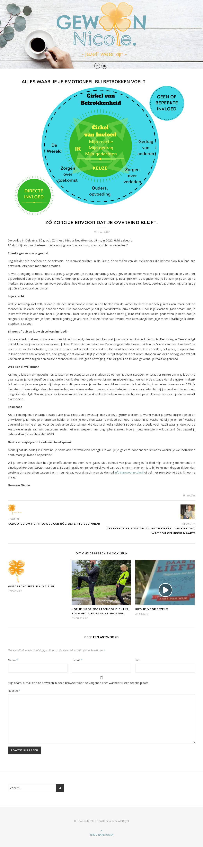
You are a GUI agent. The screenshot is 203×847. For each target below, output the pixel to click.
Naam (13, 660)
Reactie (14, 690)
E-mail (77, 660)
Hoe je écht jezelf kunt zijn (31, 586)
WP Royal (123, 821)
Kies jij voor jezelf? (151, 609)
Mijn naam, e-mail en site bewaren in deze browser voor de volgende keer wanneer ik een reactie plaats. (78, 683)
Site (138, 660)
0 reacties (189, 495)
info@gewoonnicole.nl (129, 472)
